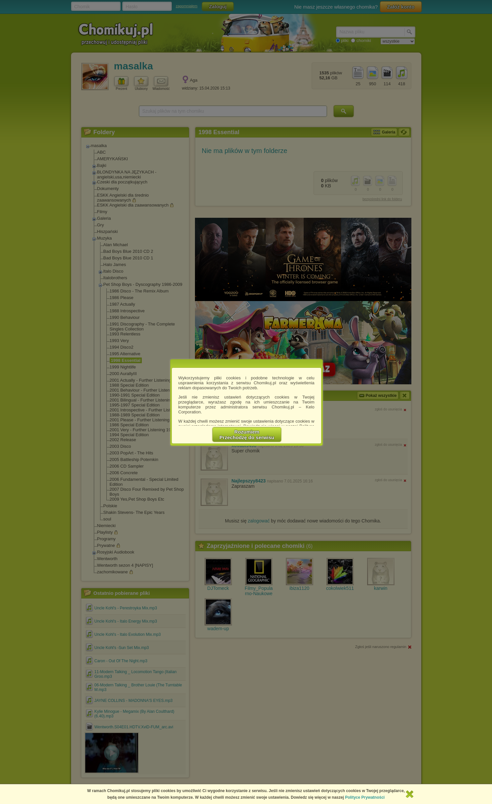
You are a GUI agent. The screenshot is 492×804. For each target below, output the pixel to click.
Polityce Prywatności (365, 797)
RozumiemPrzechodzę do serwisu (246, 434)
